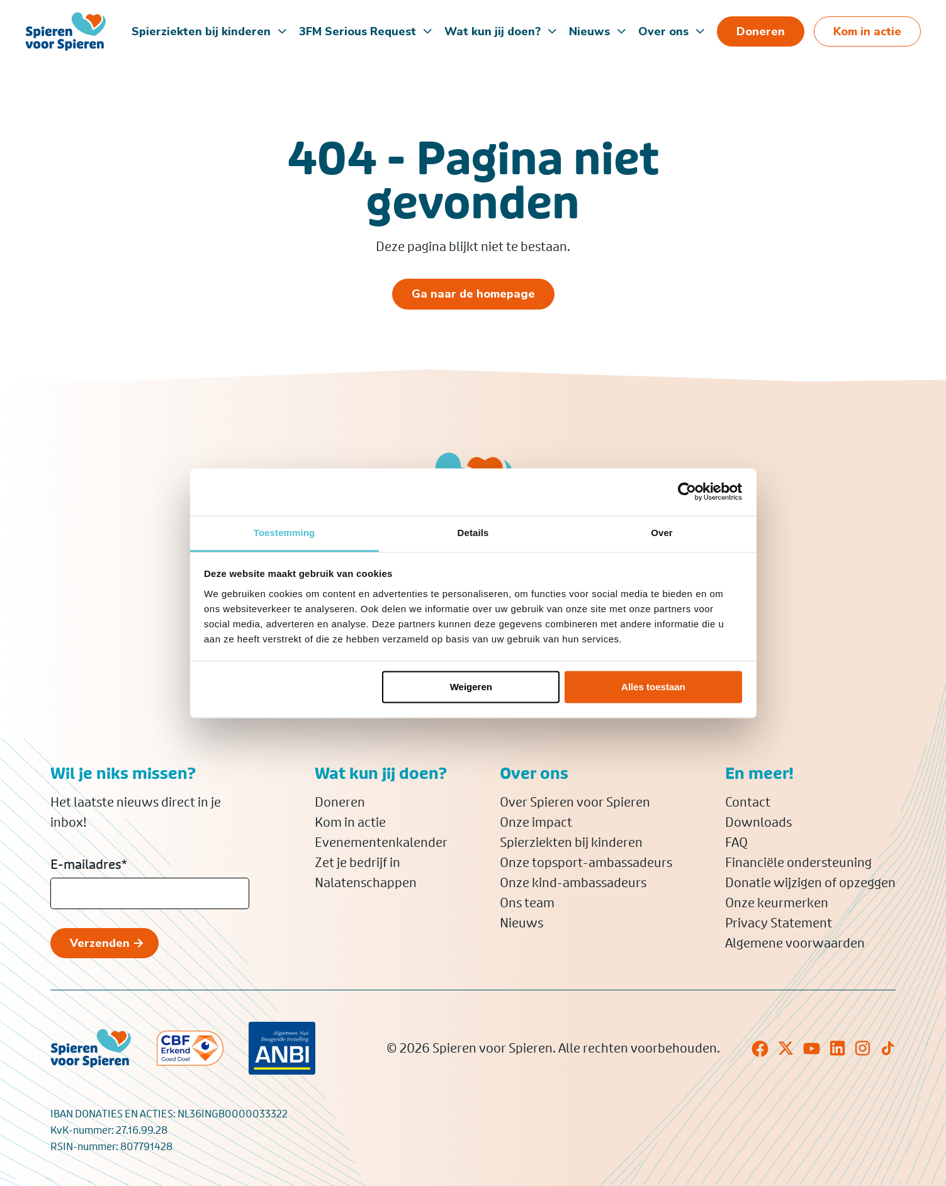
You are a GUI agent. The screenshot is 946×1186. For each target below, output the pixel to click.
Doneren (340, 802)
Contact (747, 802)
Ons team (527, 902)
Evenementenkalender (381, 842)
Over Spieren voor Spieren (575, 802)
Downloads (758, 822)
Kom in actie (350, 822)
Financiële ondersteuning (798, 862)
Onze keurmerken (776, 902)
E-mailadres (88, 864)
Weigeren (471, 686)
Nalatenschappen (366, 882)
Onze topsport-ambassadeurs (586, 862)
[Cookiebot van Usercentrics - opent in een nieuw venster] (687, 491)
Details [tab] (473, 532)
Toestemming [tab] (284, 532)
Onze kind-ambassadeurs (573, 882)
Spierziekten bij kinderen (201, 31)
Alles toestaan (653, 686)
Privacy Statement (778, 923)
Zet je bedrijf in (357, 862)
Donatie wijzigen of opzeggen (810, 882)
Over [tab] (662, 532)
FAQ (736, 842)
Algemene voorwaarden (795, 943)
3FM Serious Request (357, 31)
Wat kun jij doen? (492, 31)
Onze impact (536, 822)
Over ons (663, 31)
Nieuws (589, 31)
